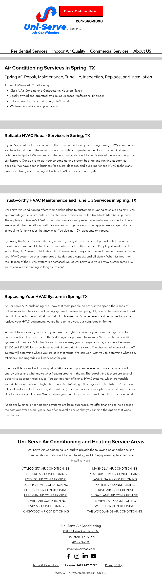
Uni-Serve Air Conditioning (81, 526)
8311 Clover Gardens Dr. (81, 531)
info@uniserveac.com (81, 549)
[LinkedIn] (85, 556)
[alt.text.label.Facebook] (68, 556)
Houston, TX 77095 (81, 537)
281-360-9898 (81, 542)
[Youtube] (93, 556)
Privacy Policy (113, 565)
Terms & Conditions (46, 565)
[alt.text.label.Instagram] (77, 556)
